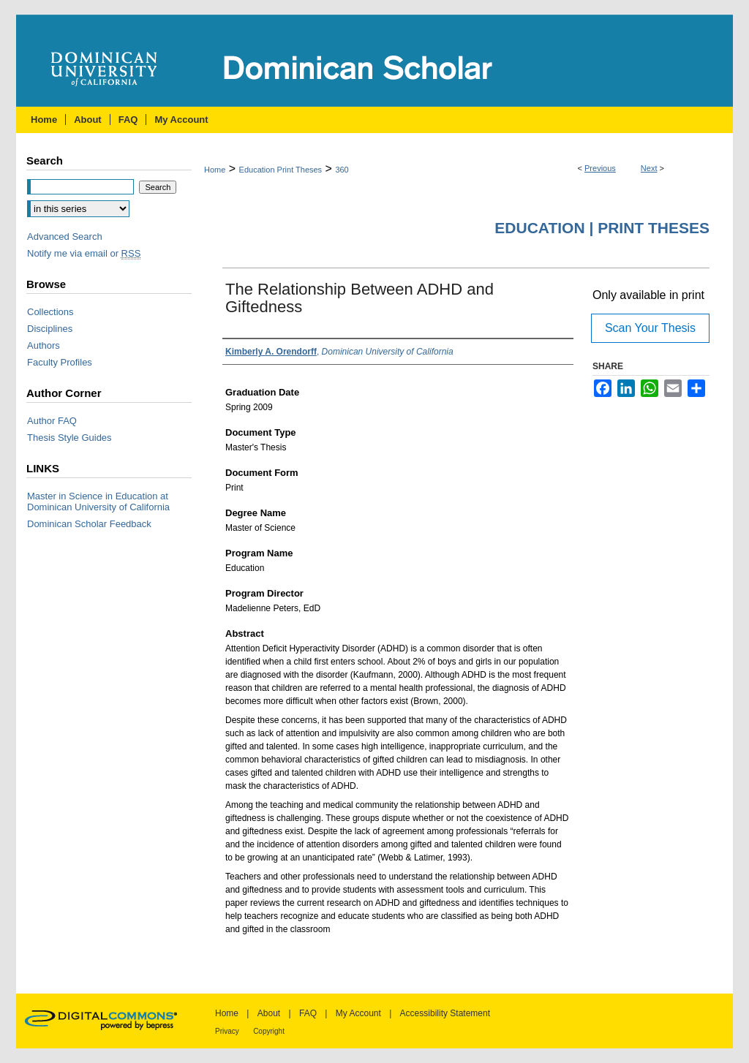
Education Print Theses (281, 169)
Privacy (227, 1031)
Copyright (269, 1031)
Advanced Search (64, 236)
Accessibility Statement (445, 1013)
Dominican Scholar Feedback (89, 523)
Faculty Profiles (59, 362)
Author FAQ (52, 420)
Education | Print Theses (602, 227)
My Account (358, 1013)
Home (214, 169)
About (268, 1013)
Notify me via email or (83, 253)
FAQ (308, 1013)
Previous (600, 168)
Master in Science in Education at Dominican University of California (98, 501)
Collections (50, 311)
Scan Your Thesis (650, 328)
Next (649, 168)
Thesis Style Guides (69, 437)
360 (341, 169)
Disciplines (49, 328)
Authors (43, 345)
